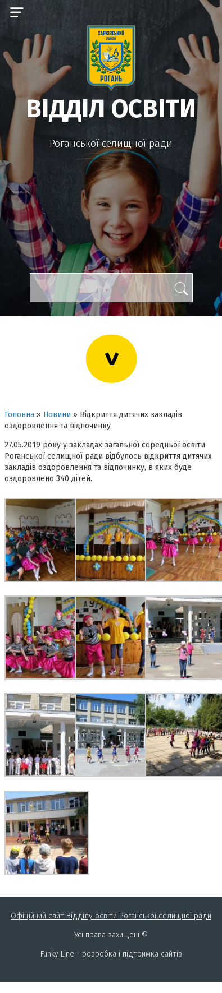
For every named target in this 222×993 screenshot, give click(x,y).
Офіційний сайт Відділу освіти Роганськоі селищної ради (111, 916)
